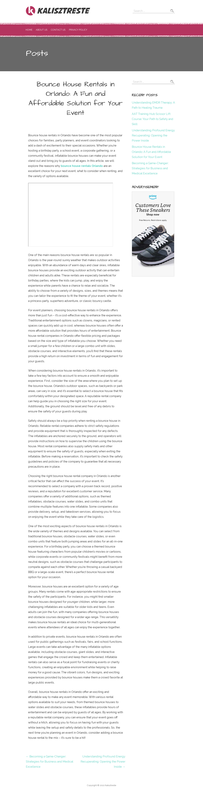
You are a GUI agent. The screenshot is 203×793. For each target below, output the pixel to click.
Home (28, 29)
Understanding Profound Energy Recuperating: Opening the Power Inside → (103, 761)
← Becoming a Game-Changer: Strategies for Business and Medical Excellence (49, 761)
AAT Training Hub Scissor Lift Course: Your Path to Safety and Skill (152, 119)
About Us (41, 29)
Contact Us (58, 29)
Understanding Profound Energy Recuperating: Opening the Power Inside (153, 135)
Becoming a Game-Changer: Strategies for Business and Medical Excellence (150, 168)
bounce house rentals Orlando (82, 166)
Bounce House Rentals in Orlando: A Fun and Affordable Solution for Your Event (151, 152)
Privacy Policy (78, 29)
